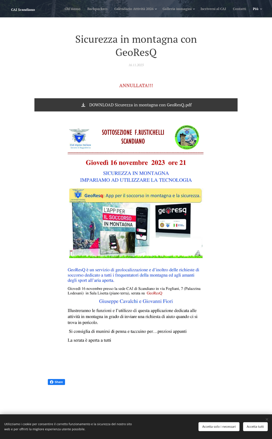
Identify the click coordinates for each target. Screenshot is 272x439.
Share (56, 382)
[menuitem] (60, 8)
